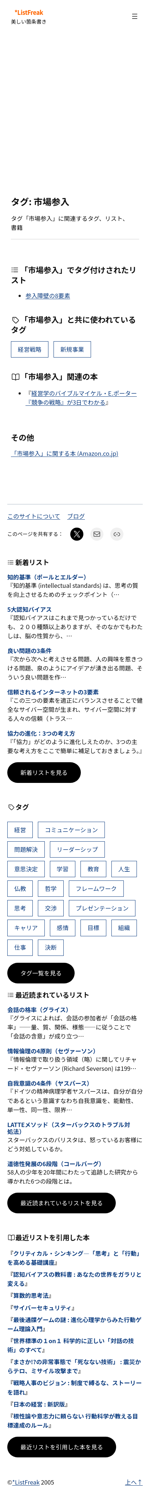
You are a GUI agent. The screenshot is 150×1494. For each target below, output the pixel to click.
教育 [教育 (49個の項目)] (93, 868)
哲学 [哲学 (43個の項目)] (50, 888)
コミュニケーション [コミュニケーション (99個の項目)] (71, 829)
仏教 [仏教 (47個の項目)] (20, 888)
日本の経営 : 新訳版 (39, 1404)
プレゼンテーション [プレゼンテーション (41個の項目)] (102, 908)
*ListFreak (29, 12)
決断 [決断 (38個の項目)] (50, 947)
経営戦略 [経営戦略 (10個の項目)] (30, 349)
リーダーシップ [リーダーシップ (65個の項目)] (77, 849)
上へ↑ (134, 1482)
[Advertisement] (75, 114)
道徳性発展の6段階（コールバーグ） (55, 1163)
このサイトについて (33, 516)
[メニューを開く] (134, 16)
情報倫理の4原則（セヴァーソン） (53, 1051)
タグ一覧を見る (41, 973)
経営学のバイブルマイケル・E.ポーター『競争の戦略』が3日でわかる (81, 397)
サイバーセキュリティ (42, 1307)
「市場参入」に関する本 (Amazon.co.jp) (64, 453)
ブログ (76, 516)
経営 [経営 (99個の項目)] (20, 829)
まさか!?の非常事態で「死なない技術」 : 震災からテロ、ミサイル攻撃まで (74, 1366)
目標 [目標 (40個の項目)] (93, 927)
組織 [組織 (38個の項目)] (124, 927)
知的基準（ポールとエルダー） (48, 577)
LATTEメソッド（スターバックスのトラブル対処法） (68, 1128)
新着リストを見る (44, 772)
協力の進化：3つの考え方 (41, 733)
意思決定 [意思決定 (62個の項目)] (26, 868)
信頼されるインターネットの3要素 (53, 692)
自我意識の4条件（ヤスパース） (49, 1083)
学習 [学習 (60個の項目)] (62, 868)
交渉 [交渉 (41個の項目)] (50, 908)
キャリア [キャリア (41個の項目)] (26, 927)
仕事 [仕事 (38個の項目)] (20, 947)
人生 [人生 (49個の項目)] (124, 868)
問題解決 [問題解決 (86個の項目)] (26, 849)
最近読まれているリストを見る (61, 1202)
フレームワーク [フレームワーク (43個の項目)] (96, 888)
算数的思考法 (30, 1295)
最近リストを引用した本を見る (61, 1447)
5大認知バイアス (29, 609)
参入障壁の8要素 (47, 295)
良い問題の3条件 (29, 650)
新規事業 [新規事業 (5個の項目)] (72, 349)
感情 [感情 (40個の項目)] (62, 927)
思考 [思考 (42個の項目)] (20, 908)
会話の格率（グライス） (39, 1009)
